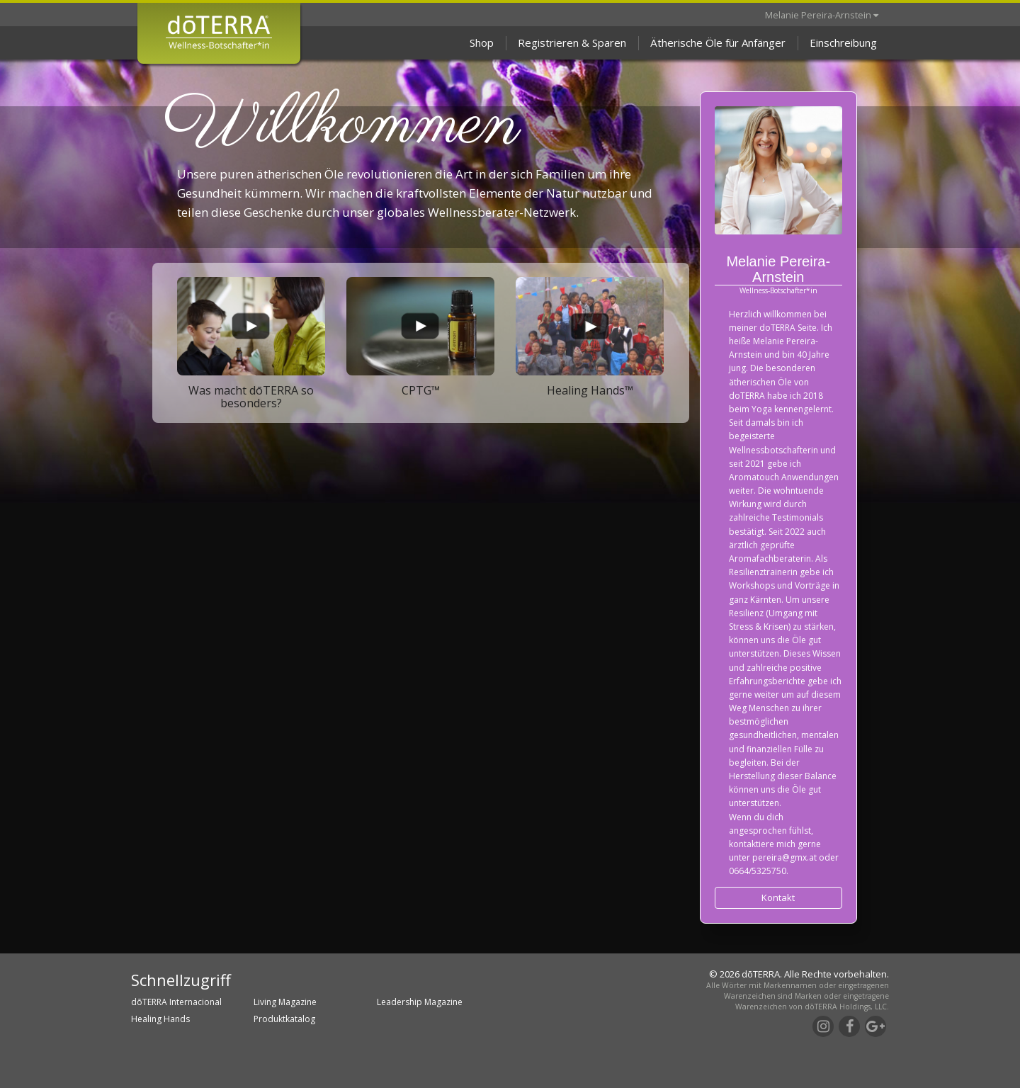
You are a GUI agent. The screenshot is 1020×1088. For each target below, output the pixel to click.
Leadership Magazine (420, 1002)
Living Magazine (285, 1002)
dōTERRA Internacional (176, 1002)
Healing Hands (160, 1019)
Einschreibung (843, 42)
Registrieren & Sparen (572, 42)
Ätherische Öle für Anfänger (718, 42)
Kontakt (778, 897)
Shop (482, 42)
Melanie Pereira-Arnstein (821, 14)
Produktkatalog (284, 1019)
